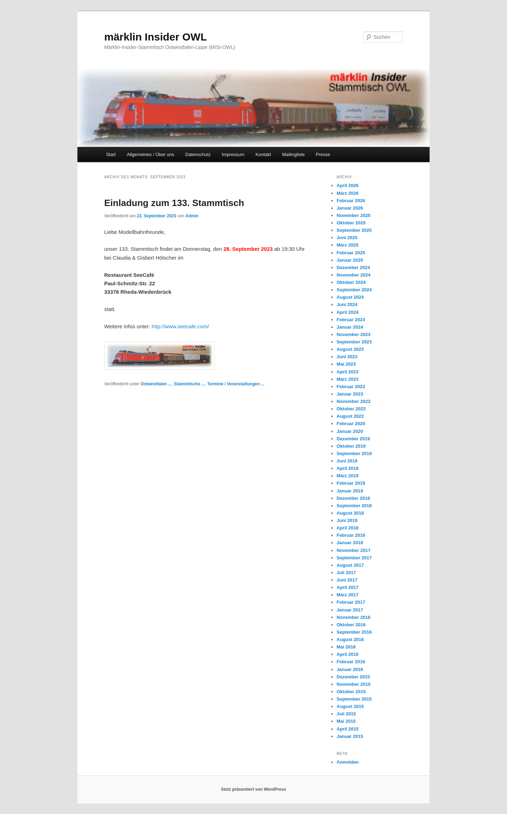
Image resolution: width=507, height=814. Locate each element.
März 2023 (347, 379)
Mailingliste (293, 154)
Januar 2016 (350, 669)
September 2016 (354, 632)
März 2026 (347, 193)
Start (110, 154)
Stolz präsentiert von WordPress (253, 789)
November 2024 (353, 275)
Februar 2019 (351, 483)
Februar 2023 (351, 386)
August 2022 (350, 416)
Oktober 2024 (351, 282)
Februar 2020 (351, 423)
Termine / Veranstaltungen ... (236, 383)
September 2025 (354, 230)
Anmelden (348, 762)
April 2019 (347, 468)
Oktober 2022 (351, 408)
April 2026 (347, 185)
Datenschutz (198, 154)
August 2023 (350, 349)
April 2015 (347, 729)
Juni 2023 (347, 356)
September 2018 (354, 505)
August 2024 (350, 297)
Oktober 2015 (351, 691)
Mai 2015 (346, 721)
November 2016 (353, 617)
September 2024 (354, 289)
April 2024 (347, 312)
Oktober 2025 (351, 222)
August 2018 (350, 513)
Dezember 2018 (353, 498)
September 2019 (354, 453)
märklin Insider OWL (155, 37)
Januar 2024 (350, 327)
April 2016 (347, 654)
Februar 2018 (351, 535)
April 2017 (347, 587)
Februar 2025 (351, 252)
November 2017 (353, 550)
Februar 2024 (351, 319)
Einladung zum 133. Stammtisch (174, 203)
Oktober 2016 (351, 624)
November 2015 (353, 684)
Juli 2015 (346, 713)
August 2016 (350, 639)
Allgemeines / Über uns (150, 154)
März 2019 (347, 475)
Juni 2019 (347, 461)
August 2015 (350, 706)
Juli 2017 (346, 572)
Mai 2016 (346, 647)
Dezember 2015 (353, 676)
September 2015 (354, 699)
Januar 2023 (350, 394)
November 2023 (353, 334)
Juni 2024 (347, 304)
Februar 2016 (351, 661)
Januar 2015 (350, 736)
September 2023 (354, 341)
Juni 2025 (347, 237)
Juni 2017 (347, 580)
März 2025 (347, 245)
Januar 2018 (350, 542)
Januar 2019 (350, 490)
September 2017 (354, 557)
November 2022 (353, 401)
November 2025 (353, 215)
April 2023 (347, 371)
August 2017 (350, 565)
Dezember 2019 (353, 438)
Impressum (233, 154)
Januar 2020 (350, 431)
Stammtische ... (189, 383)
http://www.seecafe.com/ (180, 326)
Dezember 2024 (353, 267)
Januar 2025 (350, 260)
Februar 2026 (351, 200)
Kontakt (263, 154)
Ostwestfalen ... (155, 383)
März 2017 (347, 594)
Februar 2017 (351, 602)
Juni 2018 (347, 520)
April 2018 (347, 527)
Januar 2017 (350, 610)
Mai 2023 (346, 364)
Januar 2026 (350, 208)
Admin (192, 215)
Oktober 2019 (351, 446)
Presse (323, 154)
